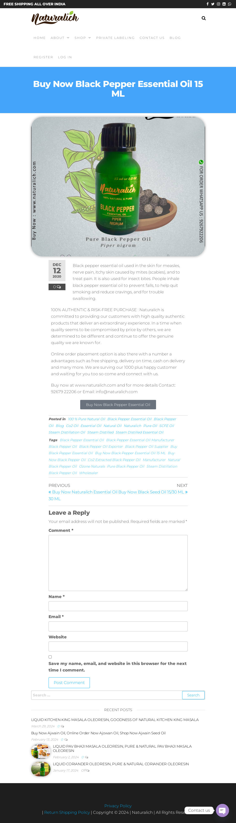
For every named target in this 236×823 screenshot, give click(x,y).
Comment (61, 530)
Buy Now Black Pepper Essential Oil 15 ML (130, 453)
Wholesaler (88, 473)
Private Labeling (115, 38)
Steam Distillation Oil (67, 432)
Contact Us (152, 38)
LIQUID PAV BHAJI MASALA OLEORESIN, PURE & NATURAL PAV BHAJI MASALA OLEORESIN (122, 748)
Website (58, 637)
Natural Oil (112, 426)
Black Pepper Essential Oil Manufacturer (140, 440)
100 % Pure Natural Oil (86, 419)
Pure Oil (150, 426)
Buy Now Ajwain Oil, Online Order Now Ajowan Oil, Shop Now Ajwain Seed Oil (98, 733)
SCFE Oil (166, 426)
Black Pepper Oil (63, 446)
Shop (80, 38)
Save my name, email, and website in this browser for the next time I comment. (118, 666)
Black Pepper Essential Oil (129, 419)
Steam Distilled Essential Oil (139, 432)
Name (57, 596)
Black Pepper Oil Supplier (146, 446)
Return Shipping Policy (67, 812)
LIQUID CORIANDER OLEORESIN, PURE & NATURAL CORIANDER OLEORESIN (121, 764)
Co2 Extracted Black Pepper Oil (114, 460)
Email (56, 616)
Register (43, 57)
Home (40, 38)
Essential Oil (90, 426)
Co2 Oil (72, 426)
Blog (175, 38)
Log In (65, 57)
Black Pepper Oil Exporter (101, 446)
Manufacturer (154, 460)
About (57, 38)
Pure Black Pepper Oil (125, 466)
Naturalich (132, 426)
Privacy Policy (118, 805)
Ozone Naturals (92, 466)
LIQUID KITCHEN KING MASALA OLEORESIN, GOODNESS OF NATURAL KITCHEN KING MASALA (115, 719)
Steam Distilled (100, 432)
